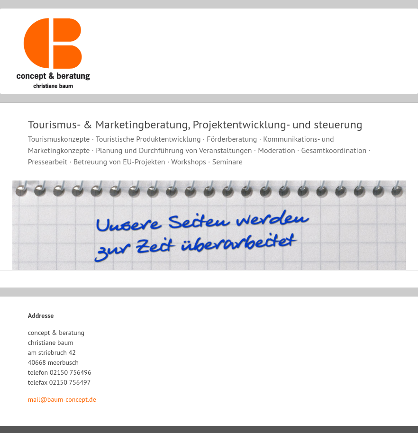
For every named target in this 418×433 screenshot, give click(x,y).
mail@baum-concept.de (62, 399)
